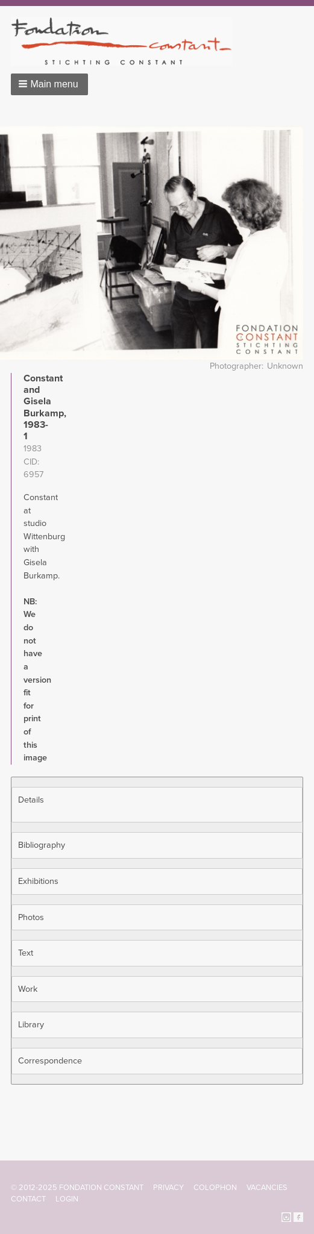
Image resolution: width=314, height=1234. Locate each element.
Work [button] (27, 989)
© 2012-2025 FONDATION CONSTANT (77, 1187)
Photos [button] (31, 917)
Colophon (215, 1187)
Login (66, 1199)
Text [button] (25, 953)
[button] (49, 84)
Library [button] (31, 1024)
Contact (28, 1199)
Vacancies (266, 1187)
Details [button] (31, 800)
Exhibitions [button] (38, 881)
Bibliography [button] (41, 845)
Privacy (168, 1187)
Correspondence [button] (50, 1061)
